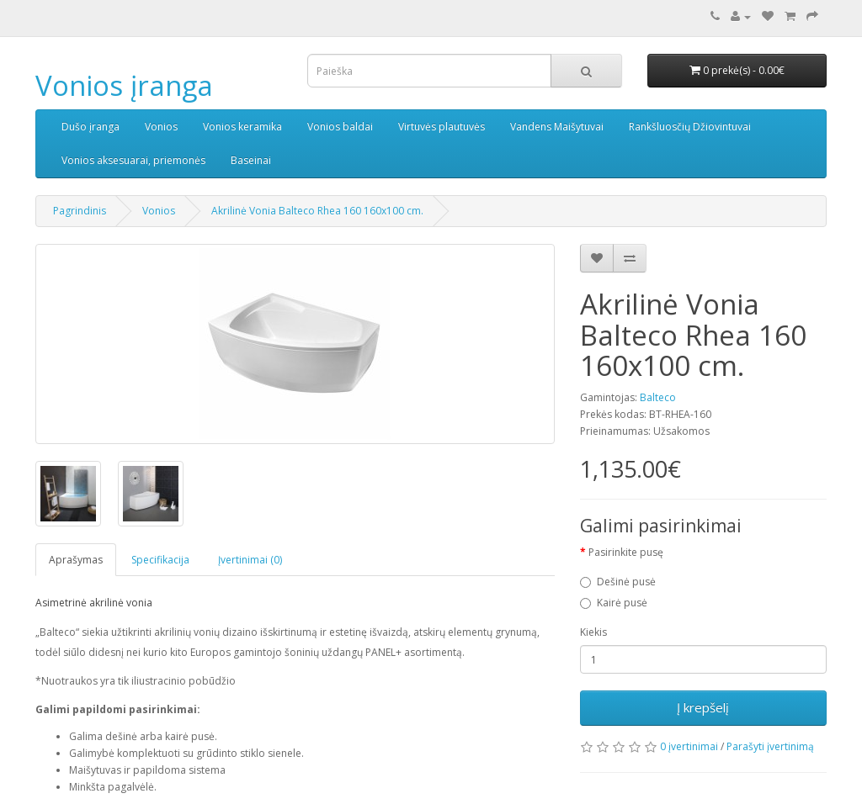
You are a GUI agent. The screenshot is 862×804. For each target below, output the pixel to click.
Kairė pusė (622, 602)
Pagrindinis (79, 211)
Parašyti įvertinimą (770, 746)
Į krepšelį (703, 707)
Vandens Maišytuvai (557, 126)
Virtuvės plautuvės (441, 126)
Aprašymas (76, 560)
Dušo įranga (90, 126)
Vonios (161, 126)
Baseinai (251, 160)
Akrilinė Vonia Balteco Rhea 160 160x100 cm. (317, 211)
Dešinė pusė (626, 581)
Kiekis (593, 632)
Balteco (658, 397)
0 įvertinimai (689, 746)
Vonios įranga (124, 85)
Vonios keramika (242, 126)
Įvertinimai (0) (250, 560)
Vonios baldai (340, 126)
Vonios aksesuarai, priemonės (133, 160)
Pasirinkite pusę (625, 552)
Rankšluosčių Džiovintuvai (690, 126)
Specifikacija (160, 560)
